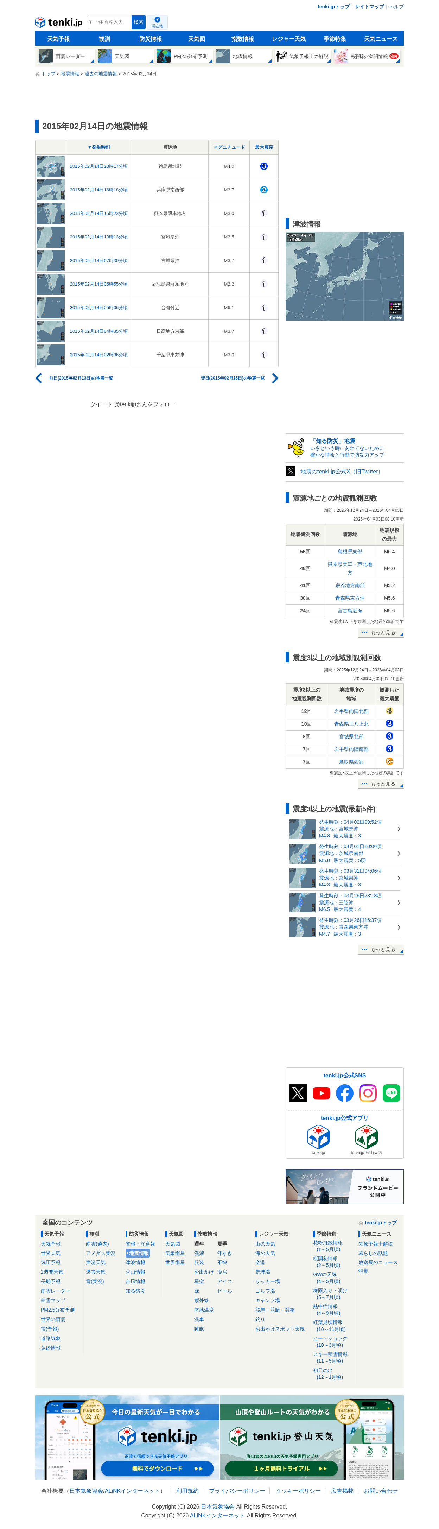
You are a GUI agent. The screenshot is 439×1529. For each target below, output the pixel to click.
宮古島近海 (350, 610)
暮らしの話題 (373, 1253)
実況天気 (96, 1262)
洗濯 (199, 1253)
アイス (224, 1281)
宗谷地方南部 (350, 585)
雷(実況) (95, 1281)
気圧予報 (51, 1262)
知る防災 (135, 1291)
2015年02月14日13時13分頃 (99, 237)
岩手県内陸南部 (351, 749)
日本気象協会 (86, 1491)
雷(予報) (50, 1329)
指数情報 (242, 39)
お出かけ (204, 1272)
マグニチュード (229, 147)
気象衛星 (175, 1253)
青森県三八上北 (351, 724)
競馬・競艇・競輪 (275, 1310)
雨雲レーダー (55, 1291)
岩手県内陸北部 (351, 711)
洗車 (199, 1319)
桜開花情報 (333, 1262)
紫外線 (201, 1300)
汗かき (224, 1253)
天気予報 (58, 39)
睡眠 (199, 1329)
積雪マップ (53, 1300)
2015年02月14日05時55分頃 (99, 284)
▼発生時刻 (99, 147)
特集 (363, 1271)
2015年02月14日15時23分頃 (99, 213)
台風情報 (135, 1281)
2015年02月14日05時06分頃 (99, 307)
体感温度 (204, 1310)
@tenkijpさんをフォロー (145, 404)
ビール (224, 1291)
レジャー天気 (289, 39)
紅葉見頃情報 (333, 1325)
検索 (139, 22)
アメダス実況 (100, 1253)
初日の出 (333, 1374)
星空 (199, 1281)
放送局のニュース (378, 1262)
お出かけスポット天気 (280, 1329)
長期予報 (51, 1281)
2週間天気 (52, 1272)
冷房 (222, 1272)
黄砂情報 (51, 1348)
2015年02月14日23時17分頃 (99, 166)
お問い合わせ (381, 1491)
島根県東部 (350, 551)
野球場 (262, 1272)
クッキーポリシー (298, 1491)
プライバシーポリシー (237, 1491)
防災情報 (150, 39)
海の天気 (265, 1253)
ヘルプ (396, 6)
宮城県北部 (351, 736)
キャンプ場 (267, 1300)
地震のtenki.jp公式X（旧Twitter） (341, 471)
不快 (222, 1262)
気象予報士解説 (375, 1244)
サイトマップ (369, 6)
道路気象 (51, 1338)
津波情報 (135, 1262)
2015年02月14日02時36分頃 (99, 354)
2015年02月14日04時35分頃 (99, 331)
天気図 (196, 39)
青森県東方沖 (350, 598)
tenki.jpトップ (334, 6)
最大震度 (264, 147)
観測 (104, 39)
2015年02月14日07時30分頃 (99, 260)
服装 (199, 1262)
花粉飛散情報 (333, 1246)
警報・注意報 (140, 1244)
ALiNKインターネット (132, 1491)
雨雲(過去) (97, 1244)
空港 (260, 1262)
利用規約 (187, 1491)
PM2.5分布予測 (58, 1310)
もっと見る (383, 632)
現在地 (157, 26)
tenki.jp (59, 24)
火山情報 (135, 1272)
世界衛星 (175, 1262)
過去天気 (96, 1272)
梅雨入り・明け (333, 1294)
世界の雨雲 (53, 1319)
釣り (260, 1319)
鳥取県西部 (351, 762)
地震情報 (139, 1253)
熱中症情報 (333, 1310)
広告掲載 (342, 1491)
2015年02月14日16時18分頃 (99, 189)
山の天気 (265, 1244)
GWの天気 (333, 1278)
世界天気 (51, 1253)
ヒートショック (333, 1342)
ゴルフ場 (265, 1291)
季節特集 (335, 39)
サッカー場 (267, 1281)
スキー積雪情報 (333, 1357)
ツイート (101, 404)
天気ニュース (381, 39)
